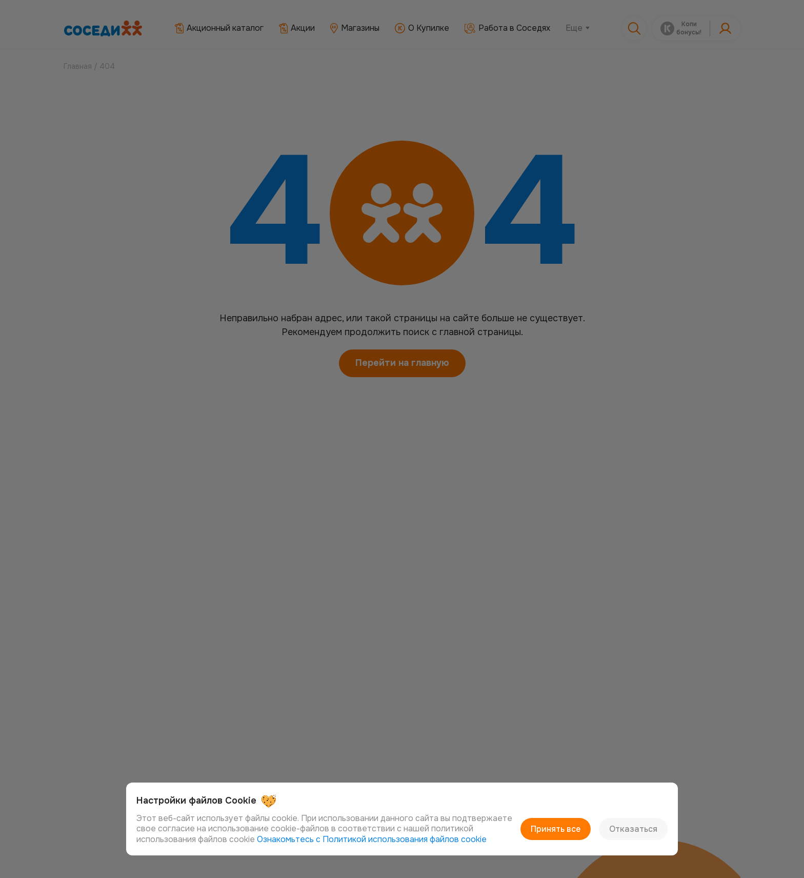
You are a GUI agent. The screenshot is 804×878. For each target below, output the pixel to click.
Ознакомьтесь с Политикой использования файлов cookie (372, 839)
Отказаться (633, 829)
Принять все (555, 829)
